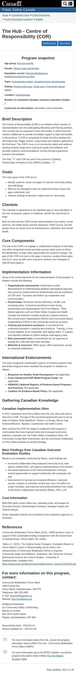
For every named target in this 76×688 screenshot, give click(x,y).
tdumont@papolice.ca (21, 596)
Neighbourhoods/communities (19, 76)
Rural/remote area (23, 86)
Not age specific (25, 63)
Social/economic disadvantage (49, 81)
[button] (68, 4)
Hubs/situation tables (22, 81)
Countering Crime (20, 15)
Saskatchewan (22, 95)
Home (5, 15)
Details (39, 19)
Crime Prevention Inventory (19, 19)
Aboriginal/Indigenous (37, 73)
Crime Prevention (41, 15)
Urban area (39, 86)
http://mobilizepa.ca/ (22, 599)
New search (65, 43)
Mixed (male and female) (26, 68)
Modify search (49, 43)
